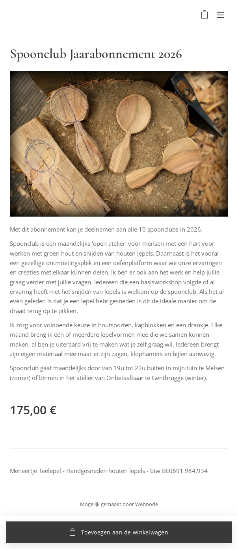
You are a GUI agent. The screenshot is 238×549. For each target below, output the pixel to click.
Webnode (146, 504)
